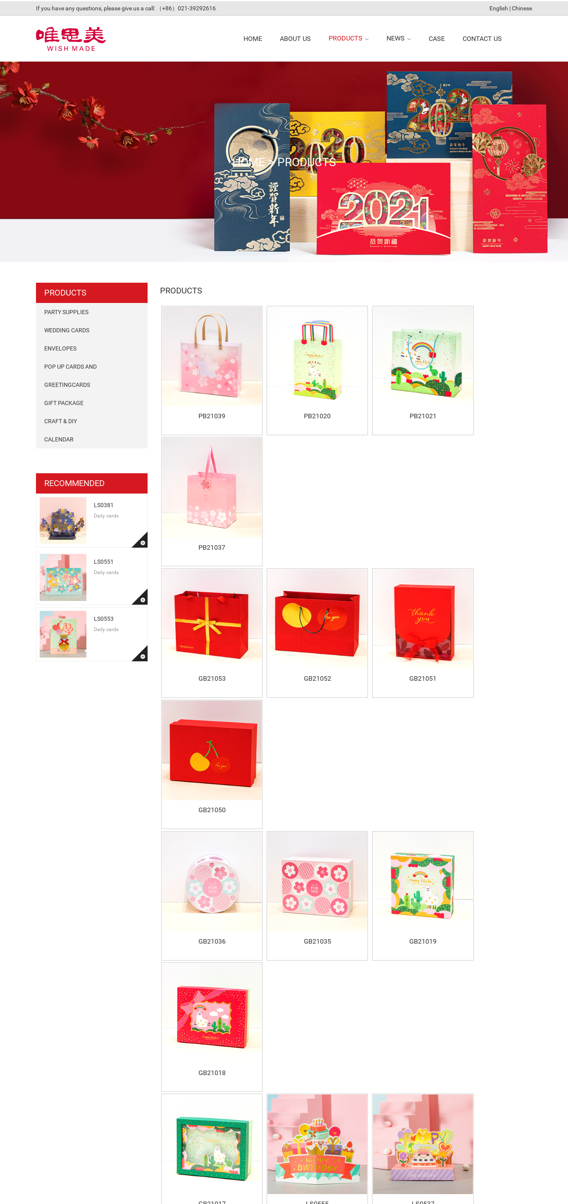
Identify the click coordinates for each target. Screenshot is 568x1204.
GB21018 (486, 641)
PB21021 (392, 403)
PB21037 (486, 403)
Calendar (59, 438)
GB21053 (206, 522)
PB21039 (206, 403)
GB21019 (392, 641)
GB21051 (392, 522)
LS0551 (104, 560)
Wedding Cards (66, 329)
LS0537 (393, 760)
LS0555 (299, 760)
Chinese (522, 7)
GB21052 (299, 522)
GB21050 (486, 522)
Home (246, 160)
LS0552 (486, 879)
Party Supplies (66, 311)
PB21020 (299, 403)
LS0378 (486, 760)
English (498, 7)
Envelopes (60, 347)
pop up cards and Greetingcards (70, 374)
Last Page (398, 927)
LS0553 (104, 617)
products (307, 160)
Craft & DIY (60, 420)
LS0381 (104, 504)
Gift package (64, 401)
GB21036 (206, 641)
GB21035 (299, 641)
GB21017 (206, 760)
